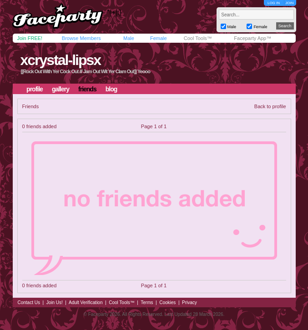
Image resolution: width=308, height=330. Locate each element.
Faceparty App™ (252, 38)
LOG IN (274, 3)
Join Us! (54, 302)
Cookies (167, 302)
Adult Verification (86, 302)
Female (158, 38)
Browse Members (81, 38)
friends (87, 89)
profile (34, 89)
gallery (60, 89)
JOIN (289, 3)
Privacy (189, 302)
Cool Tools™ (198, 38)
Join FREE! (30, 38)
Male (128, 38)
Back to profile (270, 106)
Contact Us (29, 302)
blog (111, 89)
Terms (147, 302)
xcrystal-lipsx (60, 60)
